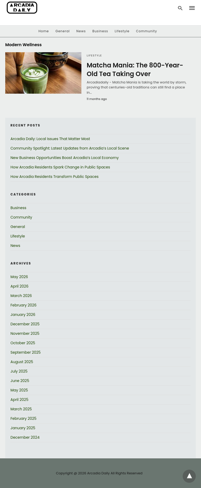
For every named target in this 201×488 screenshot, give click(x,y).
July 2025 (18, 371)
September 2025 (25, 352)
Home (43, 31)
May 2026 (19, 276)
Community (146, 31)
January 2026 (22, 314)
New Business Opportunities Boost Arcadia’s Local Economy (64, 157)
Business (100, 31)
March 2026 (21, 295)
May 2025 (19, 390)
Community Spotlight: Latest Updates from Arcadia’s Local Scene (69, 148)
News (81, 31)
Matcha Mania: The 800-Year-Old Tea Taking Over (135, 69)
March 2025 (21, 409)
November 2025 (25, 333)
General (62, 31)
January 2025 (22, 428)
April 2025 (19, 399)
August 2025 (21, 361)
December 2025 (25, 324)
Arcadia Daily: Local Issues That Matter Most (50, 138)
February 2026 (23, 305)
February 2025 (23, 418)
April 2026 (19, 286)
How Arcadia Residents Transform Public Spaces (54, 176)
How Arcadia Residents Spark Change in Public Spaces (60, 167)
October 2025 (22, 343)
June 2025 (19, 380)
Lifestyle (122, 31)
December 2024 (25, 437)
